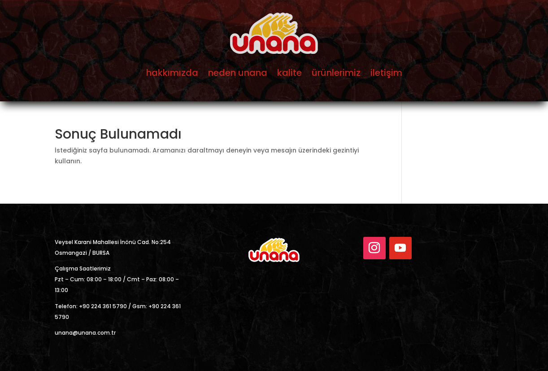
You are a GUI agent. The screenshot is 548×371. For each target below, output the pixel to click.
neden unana (237, 72)
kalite (289, 72)
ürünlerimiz (336, 72)
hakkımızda (172, 72)
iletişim (386, 72)
